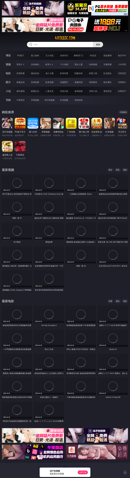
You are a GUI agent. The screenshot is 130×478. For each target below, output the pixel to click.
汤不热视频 (49, 100)
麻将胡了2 (78, 55)
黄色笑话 (107, 91)
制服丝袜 (79, 73)
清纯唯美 (93, 82)
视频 (8, 64)
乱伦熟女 (107, 73)
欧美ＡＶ (49, 64)
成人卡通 (49, 73)
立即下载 (82, 472)
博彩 (8, 55)
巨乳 (117, 170)
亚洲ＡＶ (21, 64)
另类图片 (122, 82)
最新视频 (8, 170)
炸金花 (93, 55)
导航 (8, 100)
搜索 (98, 44)
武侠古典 (64, 91)
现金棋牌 (107, 55)
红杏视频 (64, 100)
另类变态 (122, 73)
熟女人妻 (79, 64)
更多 (125, 170)
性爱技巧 (122, 91)
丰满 (110, 301)
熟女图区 (107, 82)
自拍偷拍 (35, 64)
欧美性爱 (64, 73)
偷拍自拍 (35, 73)
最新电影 (8, 301)
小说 (8, 91)
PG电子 (20, 55)
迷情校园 (79, 91)
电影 (8, 73)
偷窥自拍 (21, 82)
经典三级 (93, 73)
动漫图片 (64, 82)
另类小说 (93, 91)
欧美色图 (49, 82)
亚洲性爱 (21, 73)
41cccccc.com (65, 38)
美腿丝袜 (79, 82)
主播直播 (107, 64)
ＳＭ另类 (122, 64)
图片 (8, 82)
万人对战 (49, 55)
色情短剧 (79, 100)
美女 (110, 170)
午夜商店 (21, 100)
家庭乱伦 (35, 91)
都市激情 (21, 91)
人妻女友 (49, 91)
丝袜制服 (93, 64)
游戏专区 (64, 55)
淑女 (117, 301)
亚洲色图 (35, 82)
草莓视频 (35, 100)
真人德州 (35, 55)
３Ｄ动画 (64, 64)
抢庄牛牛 (122, 55)
